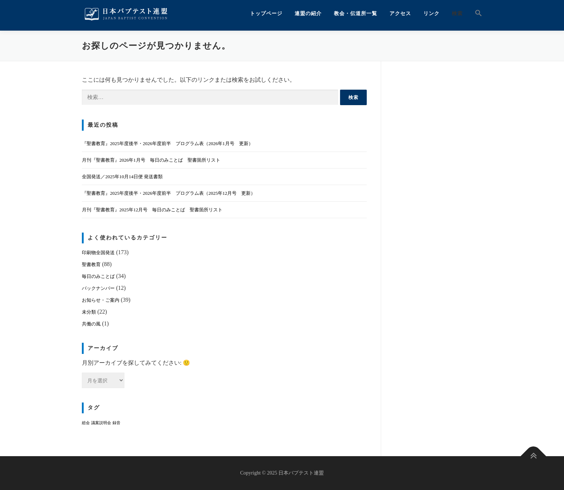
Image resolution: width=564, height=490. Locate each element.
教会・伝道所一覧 (355, 13)
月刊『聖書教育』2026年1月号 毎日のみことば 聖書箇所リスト (151, 160)
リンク (431, 13)
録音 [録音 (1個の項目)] (116, 423)
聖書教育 (91, 264)
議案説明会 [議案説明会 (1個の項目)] (101, 423)
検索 (457, 13)
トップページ (266, 13)
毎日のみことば (98, 276)
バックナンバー (98, 288)
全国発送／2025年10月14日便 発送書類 (122, 176)
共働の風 (91, 324)
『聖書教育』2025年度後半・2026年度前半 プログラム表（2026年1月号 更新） (167, 143)
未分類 (89, 312)
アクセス (400, 13)
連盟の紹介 (308, 13)
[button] (475, 13)
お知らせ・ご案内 (100, 300)
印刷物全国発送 (98, 252)
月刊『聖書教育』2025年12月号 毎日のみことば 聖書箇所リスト (152, 209)
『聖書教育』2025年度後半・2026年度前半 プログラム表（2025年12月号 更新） (168, 193)
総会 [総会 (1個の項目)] (86, 423)
